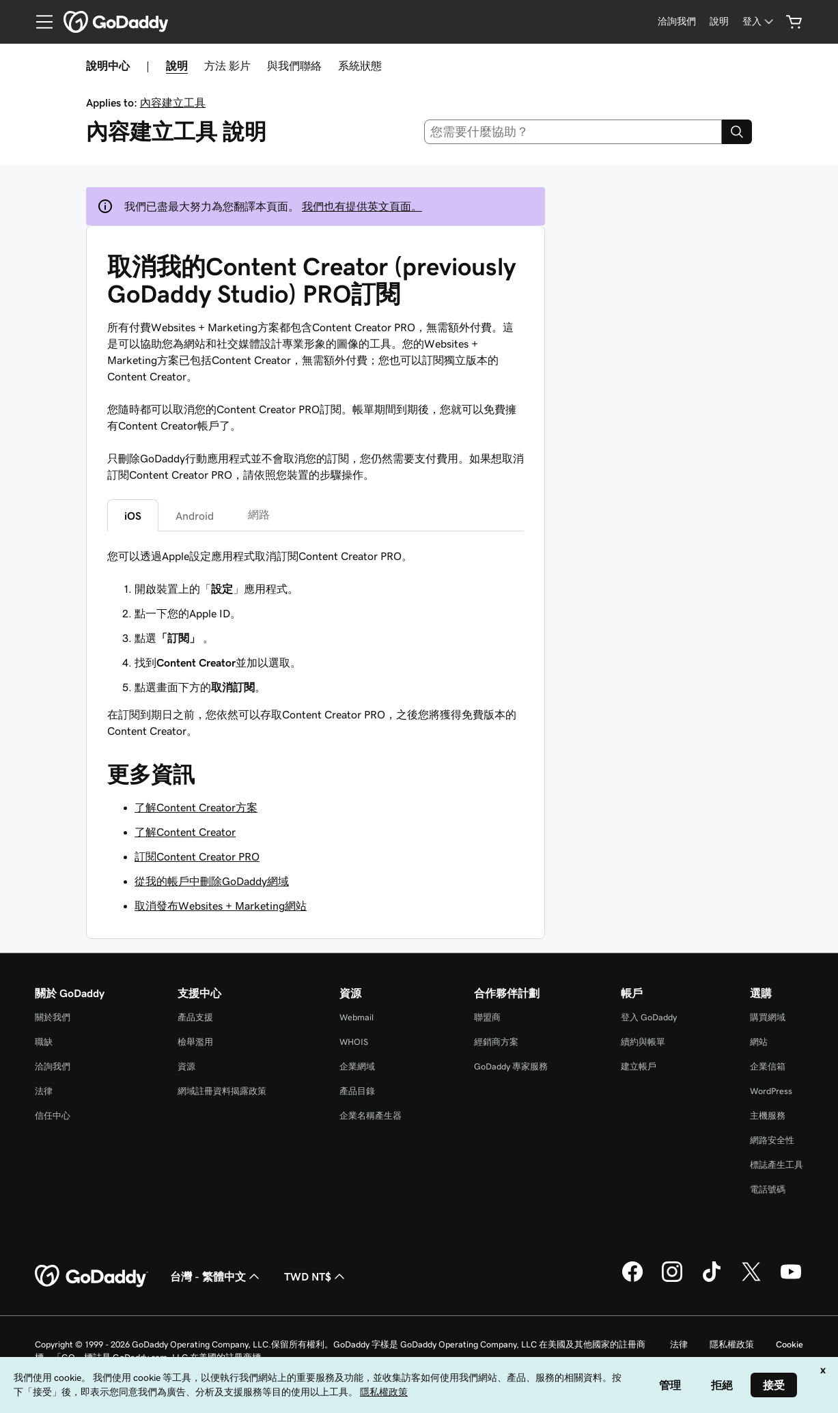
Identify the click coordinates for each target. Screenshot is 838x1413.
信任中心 (52, 1115)
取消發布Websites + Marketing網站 (221, 905)
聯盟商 (487, 1017)
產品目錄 (357, 1091)
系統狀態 (360, 65)
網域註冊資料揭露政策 (222, 1091)
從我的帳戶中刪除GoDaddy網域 (212, 881)
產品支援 (195, 1017)
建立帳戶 (638, 1066)
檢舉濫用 (195, 1041)
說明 (177, 65)
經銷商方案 (496, 1041)
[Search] (737, 132)
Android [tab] (195, 515)
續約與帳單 (643, 1041)
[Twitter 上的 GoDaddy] (751, 1279)
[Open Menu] (38, 21)
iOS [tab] (132, 515)
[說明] (719, 21)
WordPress (771, 1091)
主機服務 (767, 1115)
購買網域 (767, 1017)
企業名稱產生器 (370, 1115)
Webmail (356, 1017)
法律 (44, 1091)
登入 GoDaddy (649, 1017)
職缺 (44, 1041)
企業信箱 (767, 1066)
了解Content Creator (185, 831)
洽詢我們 (52, 1066)
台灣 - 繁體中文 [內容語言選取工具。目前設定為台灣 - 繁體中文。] (216, 1276)
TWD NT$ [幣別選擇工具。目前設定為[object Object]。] (316, 1276)
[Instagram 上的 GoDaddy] (672, 1279)
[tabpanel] (315, 621)
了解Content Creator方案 (196, 807)
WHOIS (353, 1041)
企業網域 (357, 1066)
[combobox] (573, 132)
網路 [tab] (259, 514)
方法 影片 (227, 65)
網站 (759, 1041)
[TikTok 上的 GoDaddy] (711, 1279)
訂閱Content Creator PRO (197, 856)
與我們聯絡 (294, 65)
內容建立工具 (173, 102)
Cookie (789, 1344)
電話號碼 (767, 1189)
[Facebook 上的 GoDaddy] (632, 1279)
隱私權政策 (732, 1344)
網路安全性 (772, 1140)
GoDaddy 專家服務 (511, 1066)
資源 (186, 1066)
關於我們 (52, 1017)
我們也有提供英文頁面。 (362, 206)
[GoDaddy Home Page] (91, 1276)
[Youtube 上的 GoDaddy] (791, 1279)
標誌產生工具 (776, 1164)
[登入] (759, 21)
